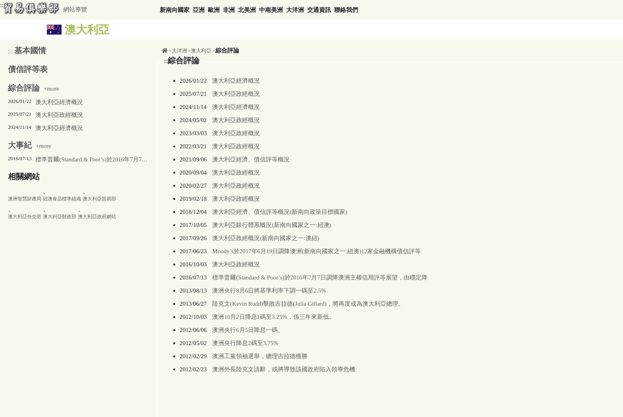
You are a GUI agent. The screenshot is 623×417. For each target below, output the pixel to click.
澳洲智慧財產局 (24, 199)
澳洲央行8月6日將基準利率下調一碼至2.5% (269, 290)
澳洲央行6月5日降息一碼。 (248, 330)
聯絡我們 (346, 10)
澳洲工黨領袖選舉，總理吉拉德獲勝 (260, 356)
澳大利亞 (201, 51)
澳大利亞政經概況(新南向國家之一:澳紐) (265, 238)
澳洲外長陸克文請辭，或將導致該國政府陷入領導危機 (283, 369)
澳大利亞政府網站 (97, 216)
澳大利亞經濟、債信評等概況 (251, 159)
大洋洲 (295, 10)
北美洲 (247, 10)
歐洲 (214, 10)
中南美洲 (271, 10)
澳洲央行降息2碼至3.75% (245, 343)
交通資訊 (319, 10)
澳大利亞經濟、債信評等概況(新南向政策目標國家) (279, 212)
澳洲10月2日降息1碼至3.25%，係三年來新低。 (273, 317)
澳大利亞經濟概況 (59, 102)
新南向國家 (175, 10)
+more (33, 88)
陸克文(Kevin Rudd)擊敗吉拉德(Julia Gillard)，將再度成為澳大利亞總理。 (308, 304)
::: (2, 5)
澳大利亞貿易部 (99, 199)
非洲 (229, 10)
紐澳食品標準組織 (62, 199)
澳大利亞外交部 (24, 216)
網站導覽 (75, 9)
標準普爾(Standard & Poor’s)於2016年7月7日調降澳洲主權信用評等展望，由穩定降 (319, 277)
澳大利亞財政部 (59, 216)
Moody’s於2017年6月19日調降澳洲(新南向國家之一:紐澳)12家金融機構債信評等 (316, 251)
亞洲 (199, 10)
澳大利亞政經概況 (59, 115)
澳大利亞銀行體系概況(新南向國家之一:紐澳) (271, 225)
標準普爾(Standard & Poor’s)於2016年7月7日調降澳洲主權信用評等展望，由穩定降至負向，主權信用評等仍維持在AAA (91, 159)
